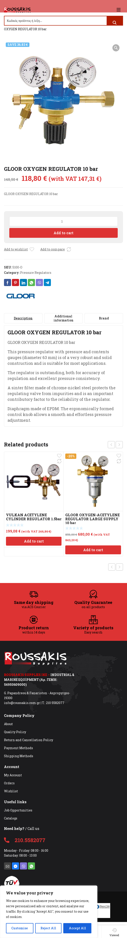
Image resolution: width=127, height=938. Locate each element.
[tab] (23, 318)
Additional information (63, 318)
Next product (119, 567)
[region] (48, 912)
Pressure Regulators (35, 272)
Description (23, 318)
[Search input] (56, 20)
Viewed (114, 932)
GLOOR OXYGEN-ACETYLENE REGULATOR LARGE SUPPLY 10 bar (92, 518)
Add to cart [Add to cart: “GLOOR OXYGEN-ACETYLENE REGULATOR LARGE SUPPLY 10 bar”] (93, 549)
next (119, 444)
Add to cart (63, 232)
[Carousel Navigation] (115, 444)
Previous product (111, 567)
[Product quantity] (63, 221)
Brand (104, 318)
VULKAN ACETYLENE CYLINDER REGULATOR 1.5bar (34, 516)
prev (111, 444)
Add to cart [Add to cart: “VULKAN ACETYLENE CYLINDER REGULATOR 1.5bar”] (34, 541)
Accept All (77, 928)
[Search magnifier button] (115, 22)
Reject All (48, 928)
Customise (19, 928)
